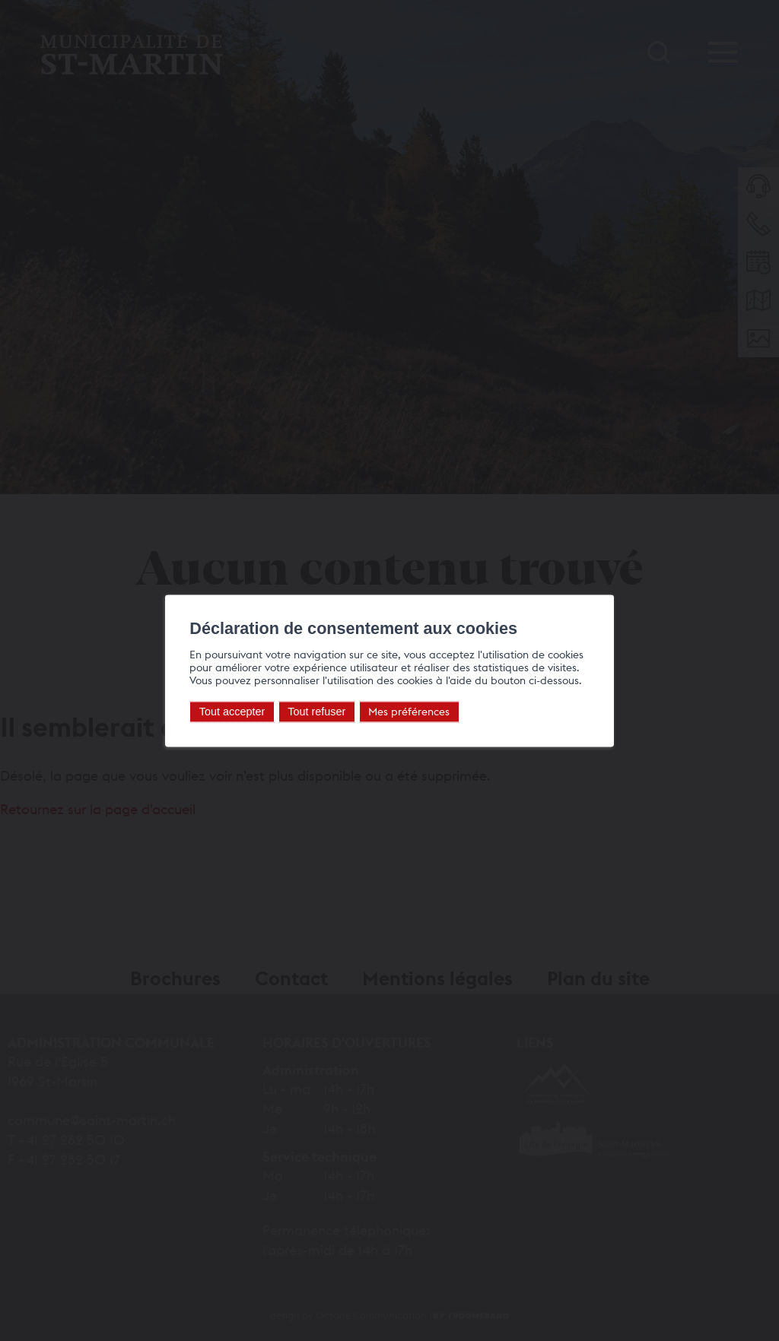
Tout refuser (307, 711)
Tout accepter (222, 711)
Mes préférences (399, 711)
